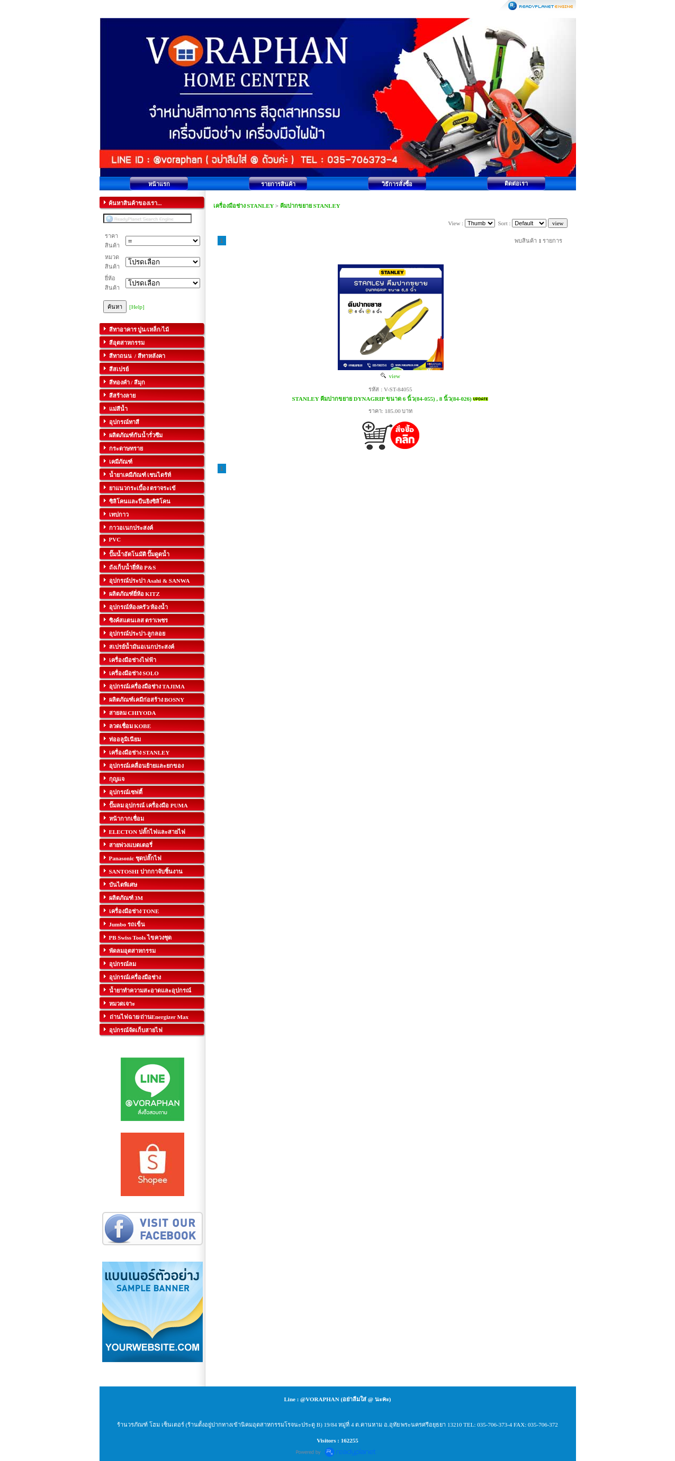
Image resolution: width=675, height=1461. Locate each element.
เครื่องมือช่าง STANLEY (243, 206)
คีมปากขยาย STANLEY (310, 206)
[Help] (137, 307)
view (390, 376)
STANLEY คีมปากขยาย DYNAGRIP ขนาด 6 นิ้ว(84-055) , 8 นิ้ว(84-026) (381, 399)
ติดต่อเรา (516, 183)
